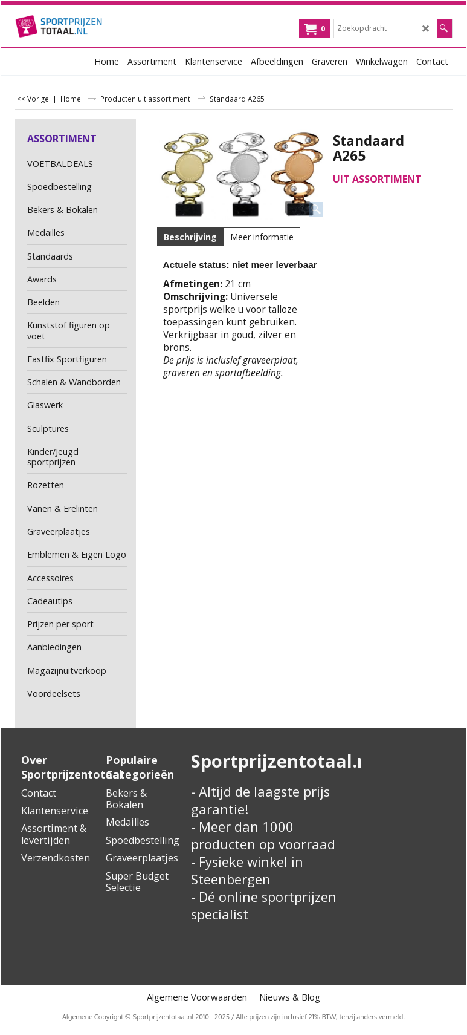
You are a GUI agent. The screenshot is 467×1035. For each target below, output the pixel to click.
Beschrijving (190, 237)
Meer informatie (262, 237)
